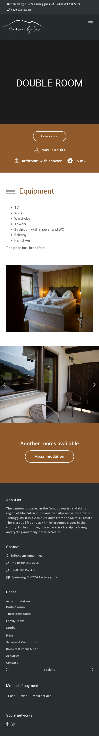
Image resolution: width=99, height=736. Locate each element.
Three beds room (18, 614)
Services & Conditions (21, 642)
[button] (4, 384)
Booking (49, 670)
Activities (12, 656)
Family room (15, 621)
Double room (15, 607)
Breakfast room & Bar (22, 649)
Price (9, 635)
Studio (11, 628)
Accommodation (49, 456)
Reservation (50, 136)
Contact (12, 663)
